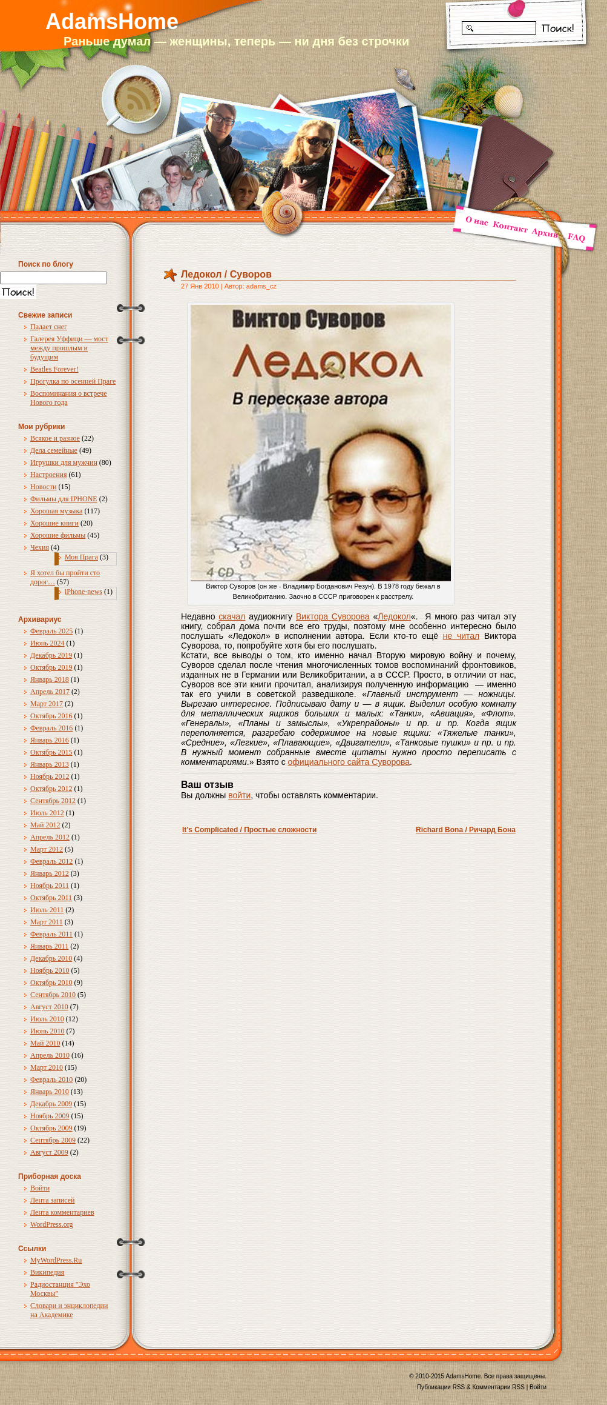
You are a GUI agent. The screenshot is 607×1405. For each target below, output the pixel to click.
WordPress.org (51, 1224)
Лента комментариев (62, 1212)
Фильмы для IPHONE (63, 499)
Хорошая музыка (56, 511)
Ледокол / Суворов (226, 274)
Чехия (39, 547)
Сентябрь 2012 (53, 800)
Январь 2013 (49, 764)
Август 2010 (49, 1007)
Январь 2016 (49, 740)
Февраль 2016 (51, 728)
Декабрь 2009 (51, 1104)
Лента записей (52, 1200)
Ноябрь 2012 (50, 776)
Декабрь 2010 (51, 958)
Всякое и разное (55, 438)
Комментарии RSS (499, 1387)
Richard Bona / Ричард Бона (466, 830)
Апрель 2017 (50, 691)
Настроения (48, 474)
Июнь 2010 (47, 1031)
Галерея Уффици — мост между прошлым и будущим (69, 348)
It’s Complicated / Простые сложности (249, 830)
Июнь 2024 (47, 643)
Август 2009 (49, 1152)
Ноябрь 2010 (50, 970)
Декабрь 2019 (51, 655)
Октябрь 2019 (51, 667)
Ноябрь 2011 (49, 885)
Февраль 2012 (51, 861)
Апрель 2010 (50, 1055)
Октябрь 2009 (51, 1128)
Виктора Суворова (333, 616)
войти (239, 795)
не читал (461, 636)
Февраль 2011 (51, 934)
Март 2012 (46, 849)
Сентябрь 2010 (53, 994)
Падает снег (48, 326)
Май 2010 (45, 1043)
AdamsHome (112, 21)
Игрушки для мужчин (63, 462)
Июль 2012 (47, 813)
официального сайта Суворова (349, 762)
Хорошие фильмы (57, 535)
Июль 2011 (47, 910)
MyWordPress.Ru (56, 1260)
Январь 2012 (49, 873)
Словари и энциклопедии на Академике (69, 1310)
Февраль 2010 (51, 1079)
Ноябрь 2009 (50, 1116)
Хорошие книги (54, 523)
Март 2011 (46, 922)
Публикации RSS (441, 1387)
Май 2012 (45, 825)
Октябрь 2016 (51, 716)
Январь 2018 (49, 679)
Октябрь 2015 (51, 752)
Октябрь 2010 (51, 982)
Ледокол (394, 616)
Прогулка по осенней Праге (73, 381)
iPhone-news (83, 591)
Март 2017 (46, 703)
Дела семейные (53, 450)
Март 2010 (46, 1067)
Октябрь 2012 (51, 788)
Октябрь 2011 (51, 897)
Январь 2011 (49, 946)
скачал (231, 616)
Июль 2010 (47, 1019)
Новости (43, 486)
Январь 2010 (49, 1091)
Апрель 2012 (50, 837)
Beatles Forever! (54, 369)
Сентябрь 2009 (53, 1140)
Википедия (47, 1272)
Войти (40, 1188)
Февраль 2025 (51, 631)
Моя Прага (81, 557)
